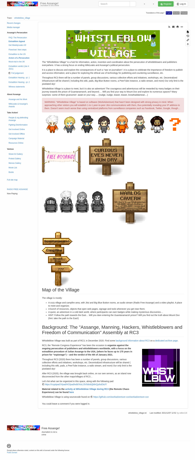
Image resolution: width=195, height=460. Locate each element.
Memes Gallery (15, 163)
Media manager (13, 27)
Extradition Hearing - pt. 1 (19, 78)
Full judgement (17, 73)
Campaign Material (16, 138)
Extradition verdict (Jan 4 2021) (19, 67)
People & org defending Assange (18, 119)
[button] (142, 4)
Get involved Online (17, 129)
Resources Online (16, 143)
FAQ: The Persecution (18, 38)
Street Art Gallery (16, 154)
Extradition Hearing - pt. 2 (19, 82)
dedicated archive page (166, 340)
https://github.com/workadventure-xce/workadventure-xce (121, 397)
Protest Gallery (15, 159)
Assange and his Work (18, 99)
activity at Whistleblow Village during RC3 (87, 389)
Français (184, 13)
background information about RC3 (133, 340)
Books (11, 172)
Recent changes (13, 23)
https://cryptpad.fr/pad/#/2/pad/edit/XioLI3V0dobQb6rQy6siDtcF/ (76, 384)
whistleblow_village (22, 18)
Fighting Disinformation (18, 125)
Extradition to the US (17, 54)
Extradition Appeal (17, 41)
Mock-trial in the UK (17, 62)
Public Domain (12, 452)
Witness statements (17, 87)
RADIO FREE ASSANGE (17, 189)
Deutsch (176, 13)
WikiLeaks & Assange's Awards (18, 105)
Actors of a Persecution (19, 58)
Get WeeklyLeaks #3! (17, 45)
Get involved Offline (17, 134)
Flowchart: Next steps (17, 50)
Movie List (13, 168)
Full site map (12, 180)
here (71, 392)
